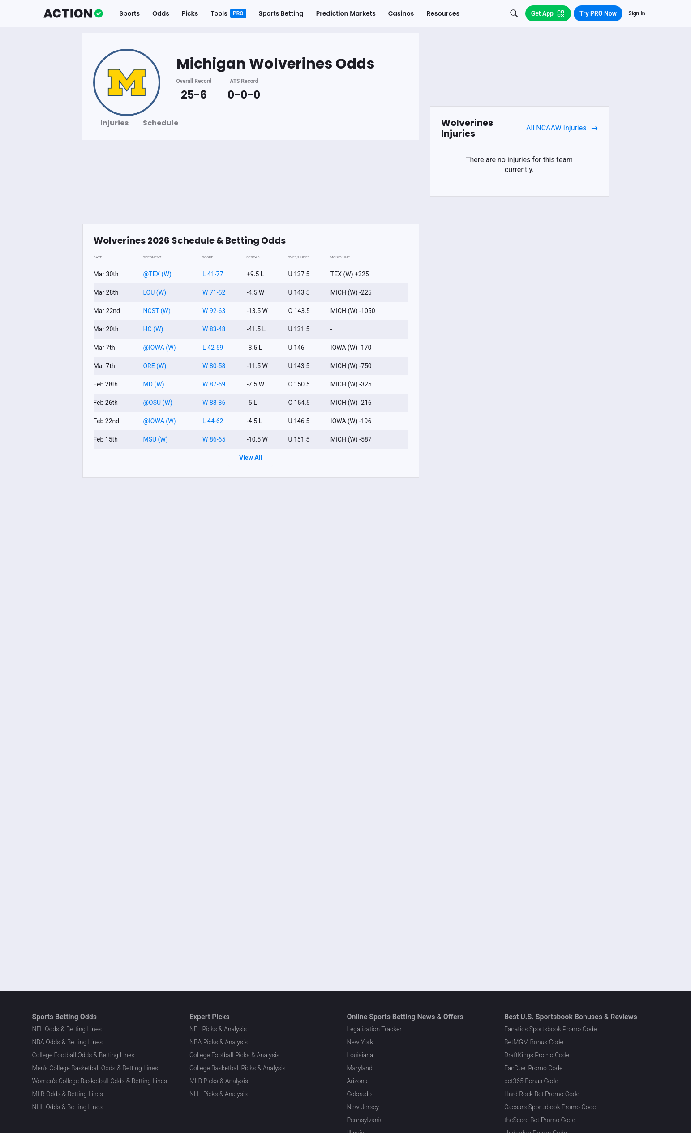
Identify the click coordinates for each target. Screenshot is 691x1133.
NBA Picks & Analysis (218, 1042)
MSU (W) (155, 439)
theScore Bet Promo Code (539, 1120)
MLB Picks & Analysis (218, 1081)
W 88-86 (213, 402)
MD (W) (153, 384)
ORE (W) (154, 365)
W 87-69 (213, 384)
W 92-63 (213, 310)
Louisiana (360, 1055)
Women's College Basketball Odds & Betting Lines (99, 1081)
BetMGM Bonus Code (533, 1042)
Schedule (160, 123)
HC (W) (153, 329)
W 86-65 (213, 439)
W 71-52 (213, 292)
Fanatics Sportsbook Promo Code (550, 1029)
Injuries (114, 123)
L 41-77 (212, 274)
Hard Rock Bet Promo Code (541, 1094)
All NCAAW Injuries (561, 128)
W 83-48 (213, 329)
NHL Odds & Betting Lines (67, 1107)
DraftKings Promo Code (536, 1055)
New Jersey (363, 1107)
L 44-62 (212, 421)
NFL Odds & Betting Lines (67, 1029)
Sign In (636, 13)
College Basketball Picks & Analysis (237, 1068)
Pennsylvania (365, 1120)
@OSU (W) (157, 402)
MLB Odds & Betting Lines (67, 1094)
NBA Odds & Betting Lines (67, 1042)
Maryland (360, 1068)
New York (360, 1042)
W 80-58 (213, 365)
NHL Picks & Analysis (218, 1094)
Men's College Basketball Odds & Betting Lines (95, 1068)
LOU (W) (154, 292)
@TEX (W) (157, 274)
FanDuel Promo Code (533, 1068)
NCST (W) (156, 310)
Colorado (359, 1094)
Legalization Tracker (374, 1029)
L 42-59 (212, 347)
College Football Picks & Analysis (234, 1055)
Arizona (357, 1081)
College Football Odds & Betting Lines (83, 1055)
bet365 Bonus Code (531, 1081)
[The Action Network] (73, 13)
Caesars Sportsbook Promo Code (550, 1107)
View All (250, 457)
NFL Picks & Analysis (218, 1029)
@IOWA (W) (159, 347)
